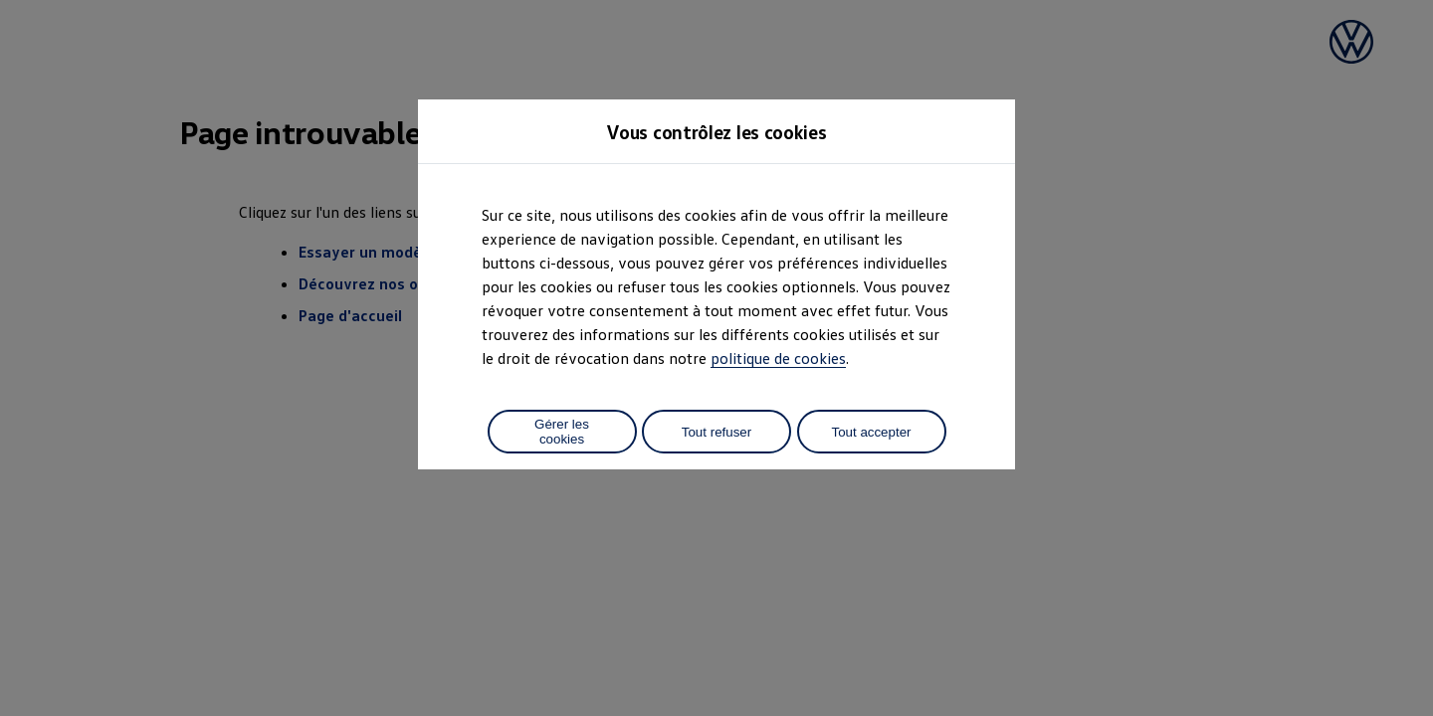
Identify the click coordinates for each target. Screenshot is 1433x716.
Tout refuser (716, 432)
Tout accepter (871, 432)
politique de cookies (778, 358)
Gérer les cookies (561, 432)
